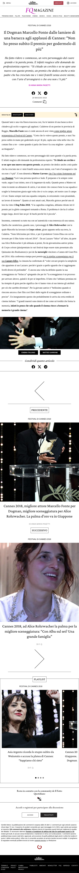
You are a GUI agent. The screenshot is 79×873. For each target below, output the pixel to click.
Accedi (30, 815)
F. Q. (41, 644)
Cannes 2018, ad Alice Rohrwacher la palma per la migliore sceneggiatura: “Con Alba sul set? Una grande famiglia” (39, 631)
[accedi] (71, 3)
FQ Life (17, 16)
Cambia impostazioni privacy (23, 867)
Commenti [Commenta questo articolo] (39, 101)
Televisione (26, 16)
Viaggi (48, 16)
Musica (42, 16)
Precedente (39, 410)
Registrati (49, 815)
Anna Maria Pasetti (40, 85)
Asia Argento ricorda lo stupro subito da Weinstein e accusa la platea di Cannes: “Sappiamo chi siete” (31, 756)
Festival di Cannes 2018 (39, 25)
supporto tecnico (40, 840)
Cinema (35, 16)
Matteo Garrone (50, 352)
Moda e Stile (57, 16)
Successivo (39, 530)
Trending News (7, 16)
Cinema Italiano (28, 352)
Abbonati (59, 3)
